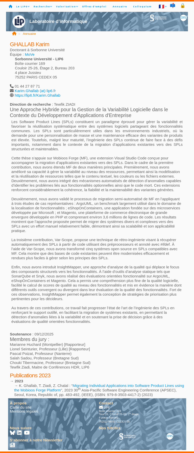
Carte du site (20, 407)
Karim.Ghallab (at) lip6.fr (35, 91)
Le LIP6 (22, 6)
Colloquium (142, 6)
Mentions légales (24, 411)
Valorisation (66, 6)
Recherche (42, 6)
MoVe (29, 54)
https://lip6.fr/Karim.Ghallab (37, 95)
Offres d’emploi (94, 6)
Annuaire (120, 6)
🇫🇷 (162, 6)
